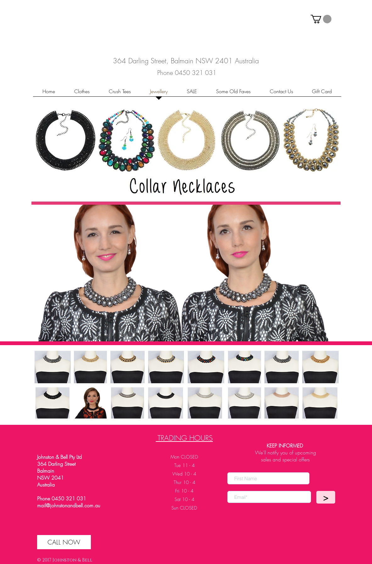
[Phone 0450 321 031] (186, 72)
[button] (321, 19)
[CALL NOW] (64, 542)
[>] (325, 497)
